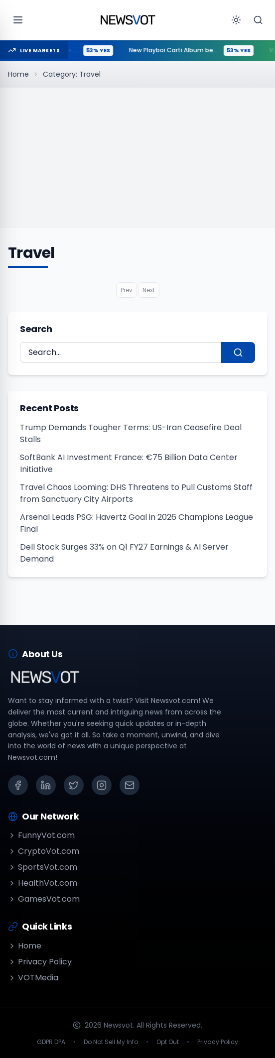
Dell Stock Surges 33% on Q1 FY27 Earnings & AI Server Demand (124, 553)
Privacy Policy (40, 961)
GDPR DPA (51, 1042)
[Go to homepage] (127, 20)
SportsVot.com (42, 867)
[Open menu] (18, 20)
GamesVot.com (44, 899)
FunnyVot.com (41, 835)
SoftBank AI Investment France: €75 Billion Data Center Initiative (129, 463)
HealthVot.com (42, 883)
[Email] (129, 785)
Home (18, 74)
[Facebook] (18, 785)
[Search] (258, 20)
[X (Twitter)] (74, 785)
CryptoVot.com (43, 851)
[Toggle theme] (236, 20)
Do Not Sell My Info (111, 1042)
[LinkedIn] (46, 785)
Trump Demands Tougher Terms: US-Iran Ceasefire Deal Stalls (131, 433)
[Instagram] (102, 785)
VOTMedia (33, 977)
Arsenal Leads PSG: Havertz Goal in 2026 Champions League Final (136, 523)
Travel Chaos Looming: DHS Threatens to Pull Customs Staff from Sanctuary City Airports (136, 493)
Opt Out (167, 1042)
